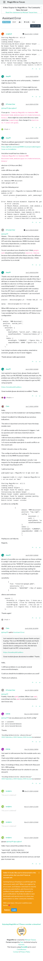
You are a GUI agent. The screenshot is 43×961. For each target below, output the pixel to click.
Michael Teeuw (30, 940)
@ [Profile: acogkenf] (12, 108)
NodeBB (24, 947)
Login (14, 910)
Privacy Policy (25, 952)
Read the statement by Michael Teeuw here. (21, 12)
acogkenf (9, 34)
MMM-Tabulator (17, 737)
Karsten (21, 944)
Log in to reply (35, 26)
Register (7, 910)
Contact (16, 952)
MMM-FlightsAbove (7, 737)
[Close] (39, 873)
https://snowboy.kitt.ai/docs (11, 387)
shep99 (8, 76)
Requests (6, 22)
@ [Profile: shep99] (4, 108)
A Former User (10, 104)
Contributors (21, 949)
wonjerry (9, 791)
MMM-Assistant (27, 737)
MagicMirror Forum (16, 2)
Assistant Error (18, 632)
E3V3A (8, 714)
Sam (21, 942)
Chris (7, 406)
